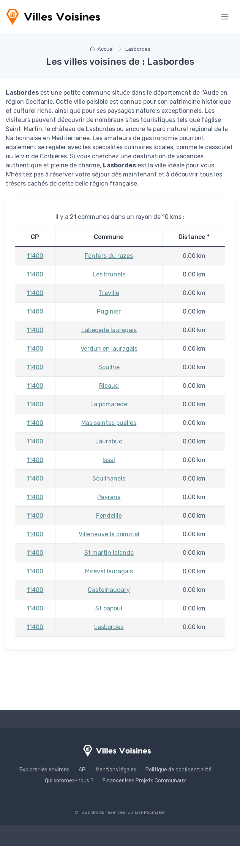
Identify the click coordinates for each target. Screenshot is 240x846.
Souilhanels (108, 478)
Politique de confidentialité (178, 769)
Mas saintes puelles (108, 422)
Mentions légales (116, 769)
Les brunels (109, 274)
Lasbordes (108, 627)
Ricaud (109, 385)
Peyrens (108, 497)
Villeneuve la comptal (109, 534)
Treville (109, 293)
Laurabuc (108, 441)
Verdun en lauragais (109, 348)
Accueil (102, 49)
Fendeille (109, 515)
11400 (35, 255)
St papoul (108, 608)
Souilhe (109, 367)
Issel (109, 460)
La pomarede (108, 404)
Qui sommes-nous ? (69, 780)
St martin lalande (109, 552)
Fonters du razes (109, 255)
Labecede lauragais (109, 330)
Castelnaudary (109, 589)
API (83, 769)
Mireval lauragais (109, 571)
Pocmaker (155, 812)
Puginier (109, 311)
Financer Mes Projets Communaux (144, 780)
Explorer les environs (44, 769)
